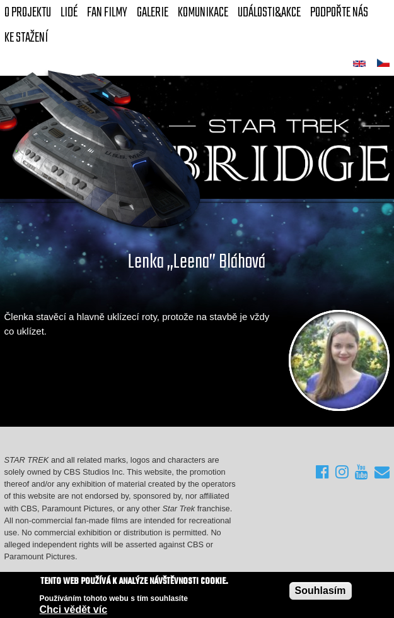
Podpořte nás (339, 12)
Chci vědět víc (74, 610)
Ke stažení (26, 38)
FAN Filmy (107, 12)
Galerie (152, 12)
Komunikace (203, 12)
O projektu (27, 12)
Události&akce (269, 12)
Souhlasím (320, 591)
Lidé (69, 12)
